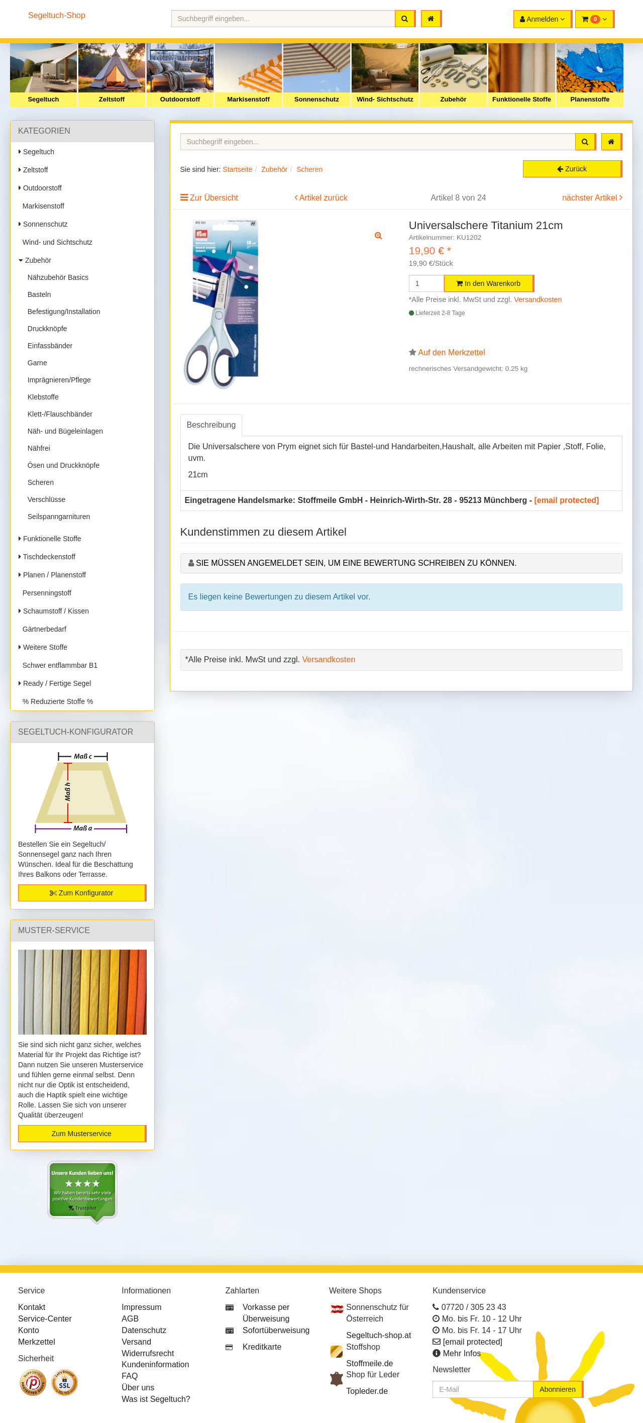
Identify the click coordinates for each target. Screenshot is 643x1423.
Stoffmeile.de (369, 1363)
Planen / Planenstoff (52, 575)
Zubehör (454, 99)
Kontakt (31, 1307)
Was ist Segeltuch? (156, 1399)
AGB (130, 1318)
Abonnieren (558, 1389)
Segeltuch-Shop (56, 15)
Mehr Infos (462, 1353)
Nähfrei (37, 448)
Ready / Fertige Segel (55, 683)
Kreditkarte (262, 1347)
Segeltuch (43, 99)
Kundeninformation (155, 1364)
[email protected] (566, 500)
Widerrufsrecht (148, 1353)
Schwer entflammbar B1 (58, 665)
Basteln (37, 294)
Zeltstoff (112, 99)
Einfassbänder (48, 346)
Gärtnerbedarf (42, 629)
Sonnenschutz (316, 99)
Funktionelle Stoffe (521, 99)
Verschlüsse (44, 499)
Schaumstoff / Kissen (54, 611)
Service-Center (45, 1318)
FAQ (130, 1376)
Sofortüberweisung (276, 1330)
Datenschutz (144, 1330)
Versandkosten (538, 299)
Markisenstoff (248, 99)
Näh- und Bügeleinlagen (63, 431)
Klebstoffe (41, 397)
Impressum (141, 1307)
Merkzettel (36, 1342)
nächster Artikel (590, 197)
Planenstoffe (589, 99)
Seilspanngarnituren (57, 517)
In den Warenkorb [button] (488, 283)
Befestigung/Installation (62, 312)
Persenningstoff (45, 593)
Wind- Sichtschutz (385, 99)
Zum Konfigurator (81, 893)
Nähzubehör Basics (56, 277)
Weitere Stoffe (43, 647)
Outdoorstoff (180, 99)
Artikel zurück (323, 197)
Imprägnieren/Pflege (57, 380)
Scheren (39, 482)
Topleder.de (367, 1391)
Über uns (138, 1387)
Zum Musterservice (82, 1134)
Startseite (237, 169)
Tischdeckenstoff (47, 557)
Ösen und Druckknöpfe (61, 465)
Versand (136, 1342)
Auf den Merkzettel (451, 352)
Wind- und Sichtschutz (55, 242)
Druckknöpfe (45, 329)
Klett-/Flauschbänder (58, 414)
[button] (595, 19)
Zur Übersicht (214, 197)
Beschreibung (211, 425)
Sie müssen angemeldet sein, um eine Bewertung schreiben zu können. (356, 563)
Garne (35, 363)
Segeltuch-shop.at (378, 1335)
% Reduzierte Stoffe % (56, 701)
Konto (28, 1330)
